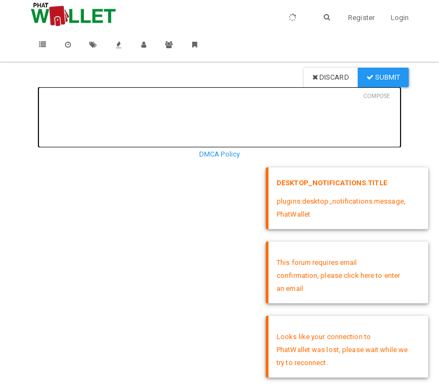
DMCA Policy (219, 154)
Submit (383, 77)
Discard (330, 77)
